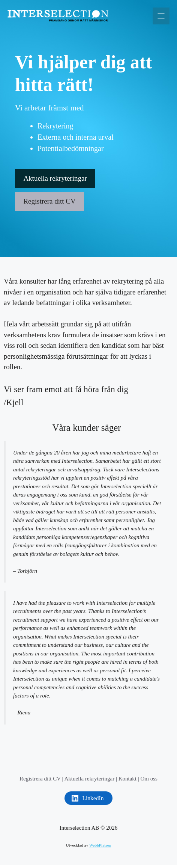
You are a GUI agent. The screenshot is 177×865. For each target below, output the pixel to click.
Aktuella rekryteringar (55, 178)
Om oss (149, 779)
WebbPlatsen (100, 845)
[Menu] (161, 16)
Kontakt (127, 779)
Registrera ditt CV (49, 201)
